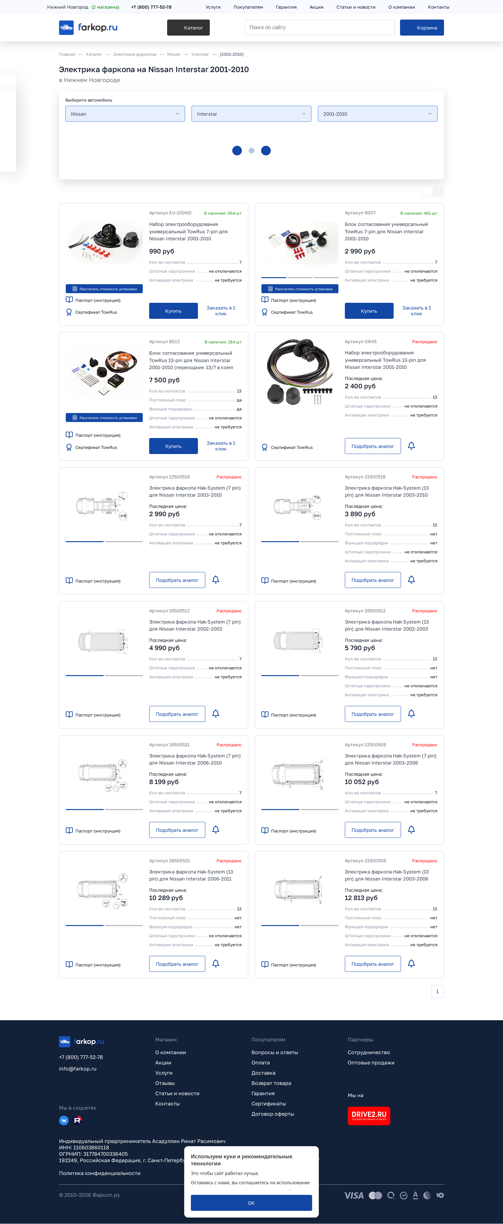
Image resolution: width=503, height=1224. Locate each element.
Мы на (355, 1095)
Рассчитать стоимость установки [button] (104, 289)
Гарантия (263, 1093)
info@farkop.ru (78, 1069)
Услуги (164, 1073)
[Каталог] (170, 29)
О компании (170, 1052)
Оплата (261, 1063)
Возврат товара (271, 1083)
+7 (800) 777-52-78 (163, 7)
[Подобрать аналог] (373, 446)
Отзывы (165, 1083)
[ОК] (251, 1203)
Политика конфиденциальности (100, 1173)
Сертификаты (269, 1104)
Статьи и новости (177, 1093)
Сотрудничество (369, 1052)
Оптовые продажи (371, 1063)
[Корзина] (422, 29)
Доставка (264, 1073)
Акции (163, 1063)
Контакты (167, 1104)
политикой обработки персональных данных (240, 1189)
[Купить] (173, 311)
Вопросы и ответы (275, 1052)
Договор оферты (273, 1114)
